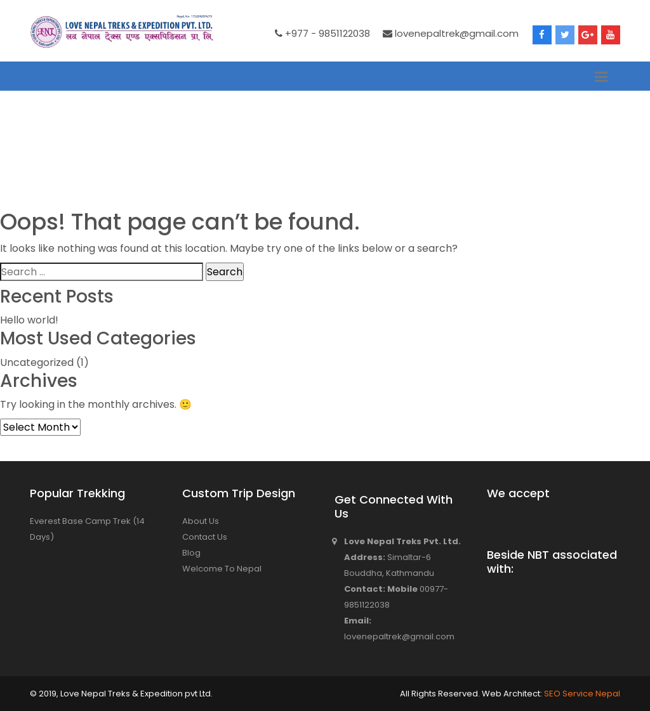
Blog (191, 553)
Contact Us (204, 537)
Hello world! (29, 320)
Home (44, 144)
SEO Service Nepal (581, 694)
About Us (200, 521)
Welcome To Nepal (222, 569)
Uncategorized (37, 362)
